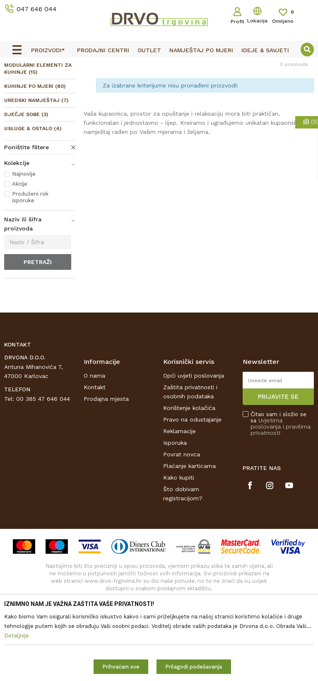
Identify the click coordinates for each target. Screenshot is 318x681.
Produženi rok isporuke (30, 254)
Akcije (19, 241)
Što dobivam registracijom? (182, 551)
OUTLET (158, 65)
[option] (159, 65)
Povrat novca (181, 511)
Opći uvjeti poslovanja (193, 432)
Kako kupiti (178, 534)
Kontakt (95, 444)
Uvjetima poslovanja (266, 480)
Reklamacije (179, 488)
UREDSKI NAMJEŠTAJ (36, 158)
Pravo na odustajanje (192, 476)
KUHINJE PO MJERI (34, 144)
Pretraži (38, 319)
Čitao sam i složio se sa (281, 480)
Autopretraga (209, 101)
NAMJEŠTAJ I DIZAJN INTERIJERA (80, 83)
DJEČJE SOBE (26, 172)
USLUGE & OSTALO (32, 186)
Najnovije (24, 231)
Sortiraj (248, 101)
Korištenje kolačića (189, 465)
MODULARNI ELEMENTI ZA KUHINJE (38, 126)
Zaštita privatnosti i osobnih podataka (190, 449)
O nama (94, 432)
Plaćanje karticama (189, 523)
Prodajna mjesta (106, 456)
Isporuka (175, 500)
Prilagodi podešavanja (193, 667)
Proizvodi (16, 83)
